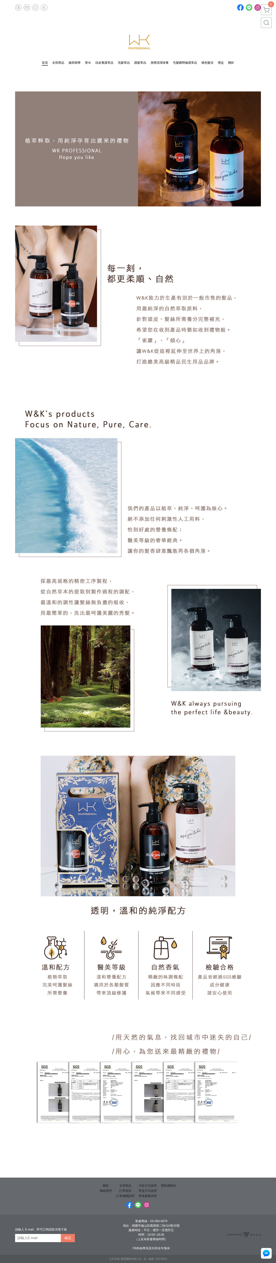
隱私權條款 (168, 1185)
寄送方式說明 (148, 1190)
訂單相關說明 (125, 1195)
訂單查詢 (125, 1190)
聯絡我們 (106, 1190)
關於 (106, 1185)
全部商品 (125, 1185)
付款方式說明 (148, 1185)
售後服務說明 (148, 1195)
